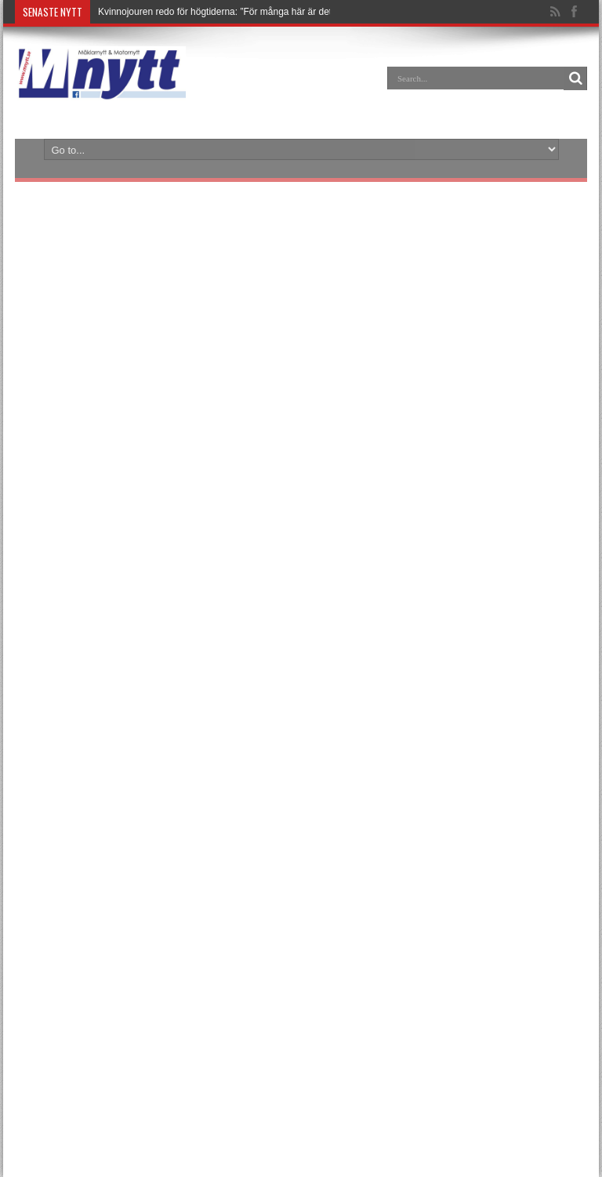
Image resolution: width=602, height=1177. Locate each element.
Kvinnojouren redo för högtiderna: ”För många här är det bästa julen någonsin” (261, 11)
